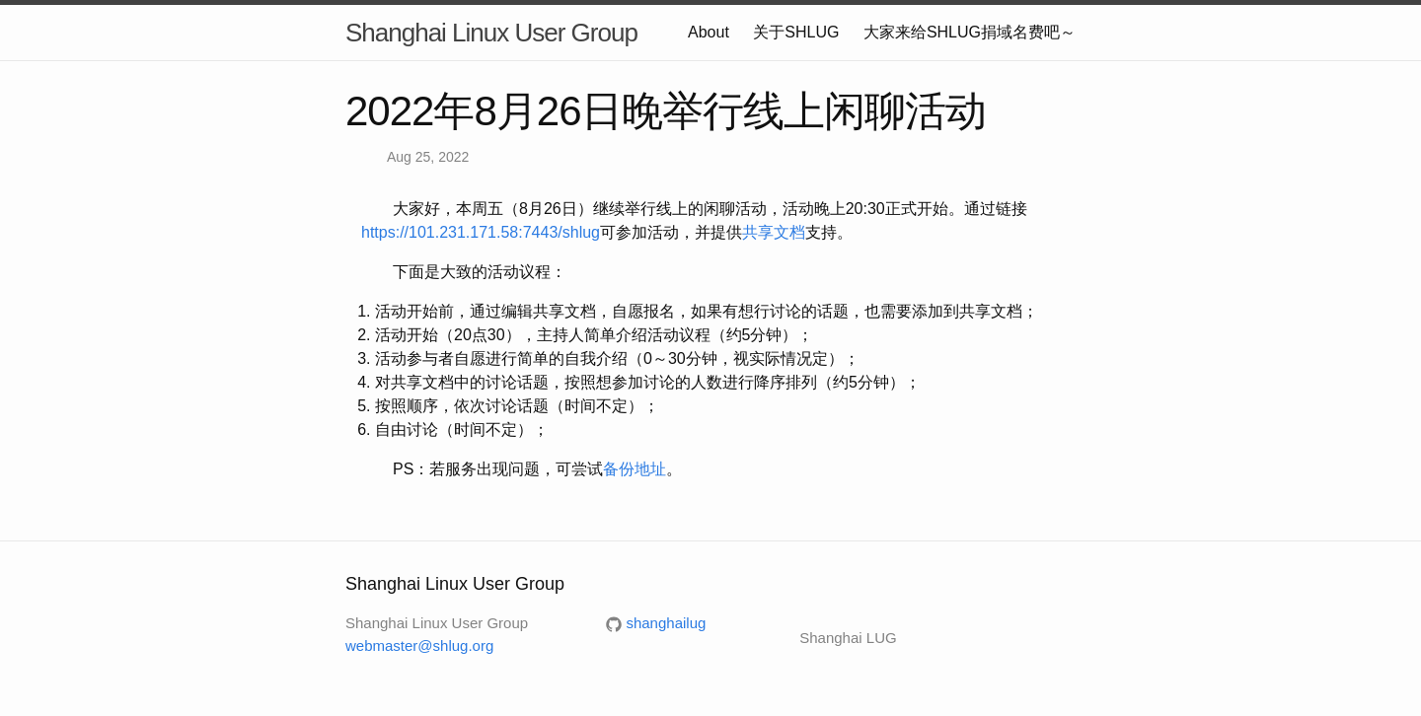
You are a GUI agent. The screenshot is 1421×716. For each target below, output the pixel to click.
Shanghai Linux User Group (491, 32)
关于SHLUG (796, 32)
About (708, 32)
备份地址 (634, 469)
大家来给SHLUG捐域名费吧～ (969, 32)
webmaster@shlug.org (419, 645)
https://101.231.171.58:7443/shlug (480, 232)
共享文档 (773, 232)
